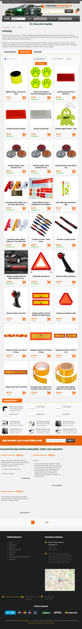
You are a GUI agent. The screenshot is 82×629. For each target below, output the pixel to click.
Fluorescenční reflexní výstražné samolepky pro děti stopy (41, 93)
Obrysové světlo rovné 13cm (16, 313)
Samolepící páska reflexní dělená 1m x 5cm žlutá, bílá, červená (16, 240)
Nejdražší (38, 52)
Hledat (68, 11)
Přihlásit (64, 2)
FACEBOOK (12, 559)
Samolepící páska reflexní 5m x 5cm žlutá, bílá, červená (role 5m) (41, 388)
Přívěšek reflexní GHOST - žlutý (66, 129)
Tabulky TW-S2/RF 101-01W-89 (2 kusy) (16, 351)
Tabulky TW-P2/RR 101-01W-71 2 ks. (65, 351)
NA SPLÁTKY (12, 552)
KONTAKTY (12, 547)
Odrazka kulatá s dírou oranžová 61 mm (41, 167)
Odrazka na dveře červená (66, 239)
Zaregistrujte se (74, 2)
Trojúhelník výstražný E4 (41, 276)
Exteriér (14, 27)
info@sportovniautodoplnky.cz (15, 2)
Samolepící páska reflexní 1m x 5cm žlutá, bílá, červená (16, 203)
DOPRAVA (12, 554)
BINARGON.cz (50, 623)
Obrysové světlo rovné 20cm (66, 276)
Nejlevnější (25, 52)
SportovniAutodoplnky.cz (56, 7)
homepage (7, 27)
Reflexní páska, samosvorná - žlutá (16, 93)
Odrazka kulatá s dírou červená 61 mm (16, 167)
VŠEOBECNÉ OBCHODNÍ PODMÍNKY (19, 557)
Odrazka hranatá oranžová (16, 129)
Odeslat (70, 440)
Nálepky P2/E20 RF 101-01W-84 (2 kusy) (41, 351)
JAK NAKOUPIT (13, 545)
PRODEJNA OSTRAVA (15, 549)
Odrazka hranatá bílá (41, 129)
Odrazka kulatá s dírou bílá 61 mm (66, 167)
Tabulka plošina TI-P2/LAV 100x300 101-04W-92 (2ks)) (41, 314)
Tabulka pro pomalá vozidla (66, 313)
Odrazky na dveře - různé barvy (41, 240)
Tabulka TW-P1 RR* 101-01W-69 (16, 387)
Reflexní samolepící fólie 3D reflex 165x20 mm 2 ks (16, 277)
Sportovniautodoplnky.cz (22, 620)
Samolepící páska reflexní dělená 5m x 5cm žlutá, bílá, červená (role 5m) (66, 388)
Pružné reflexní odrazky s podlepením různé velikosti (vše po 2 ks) (41, 203)
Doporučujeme (10, 52)
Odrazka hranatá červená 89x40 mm (66, 93)
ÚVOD (10, 542)
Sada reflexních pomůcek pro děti (66, 203)
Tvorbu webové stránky (35, 623)
